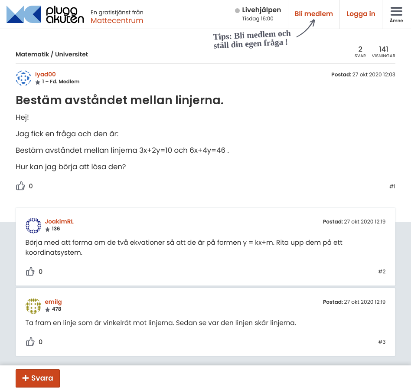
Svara (42, 378)
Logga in (360, 14)
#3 (381, 342)
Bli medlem (314, 14)
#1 (392, 187)
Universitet (71, 54)
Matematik (32, 54)
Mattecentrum (117, 20)
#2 (381, 272)
